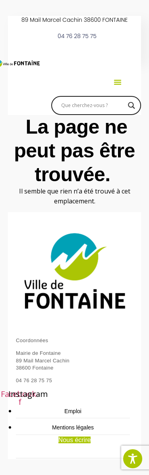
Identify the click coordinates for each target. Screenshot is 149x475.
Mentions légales (73, 427)
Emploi (72, 411)
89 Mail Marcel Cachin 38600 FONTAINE (74, 20)
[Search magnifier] (131, 105)
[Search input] (92, 105)
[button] (118, 82)
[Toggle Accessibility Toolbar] (132, 458)
